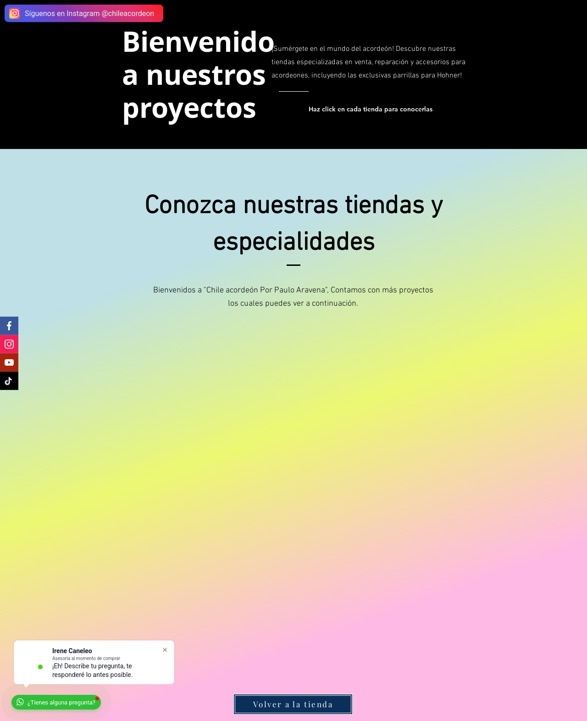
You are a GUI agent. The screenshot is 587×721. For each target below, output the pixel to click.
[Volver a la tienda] (293, 704)
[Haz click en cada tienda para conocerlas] (372, 109)
